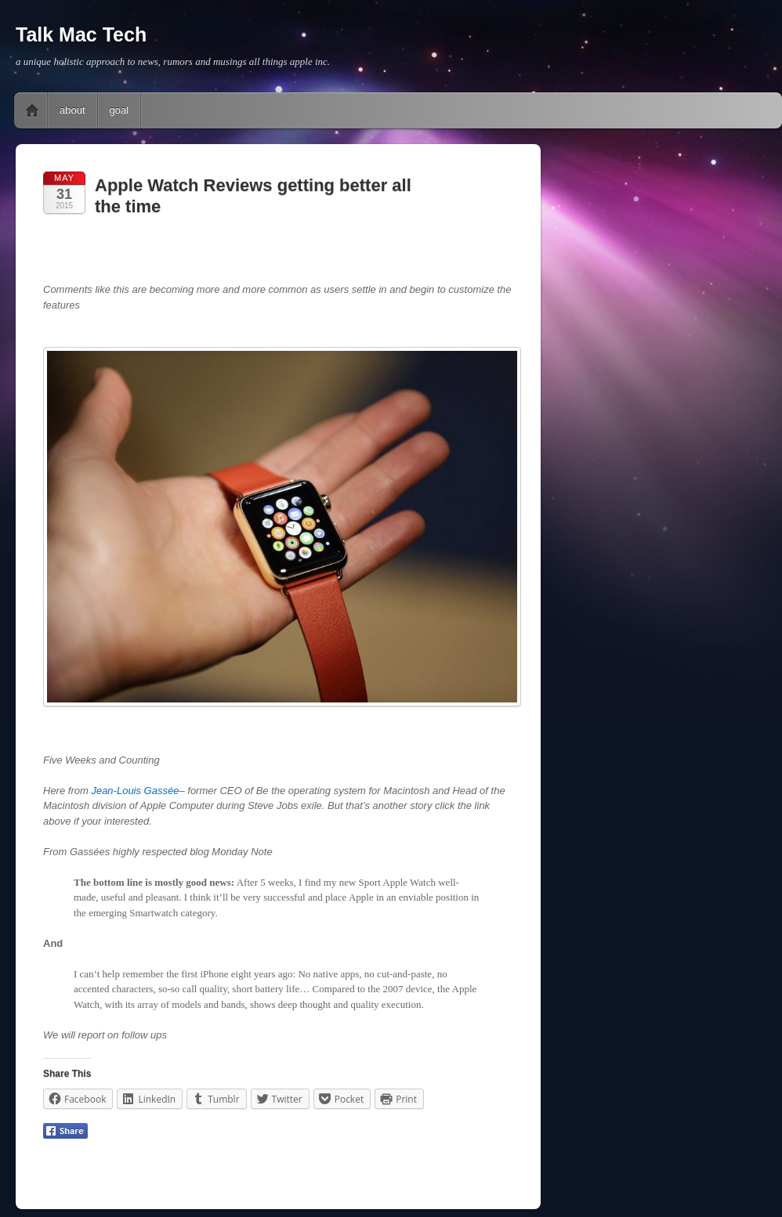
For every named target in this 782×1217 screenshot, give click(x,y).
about (72, 110)
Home (32, 110)
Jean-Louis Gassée (135, 790)
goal (119, 110)
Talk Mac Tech (81, 34)
